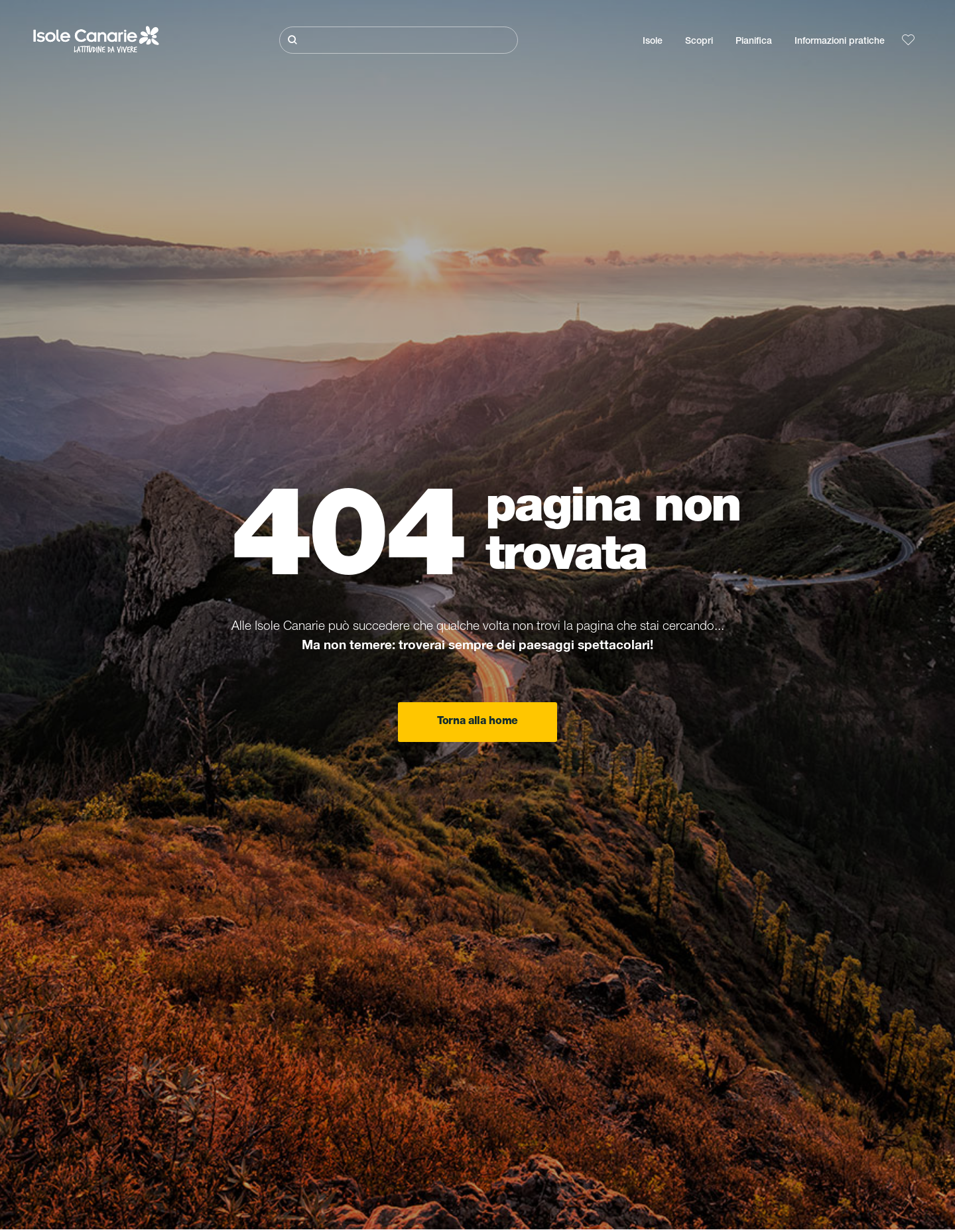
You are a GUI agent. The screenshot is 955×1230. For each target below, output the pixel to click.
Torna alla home (477, 722)
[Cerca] (398, 40)
